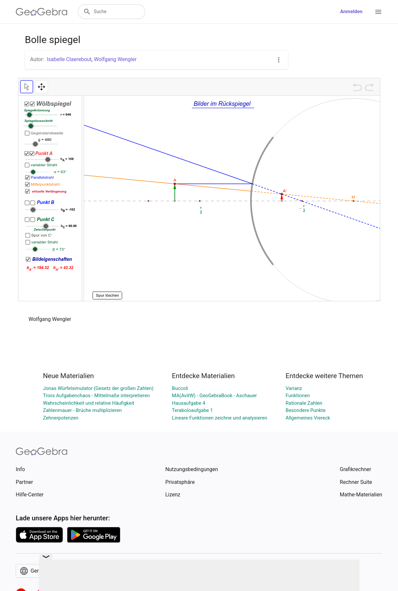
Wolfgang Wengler (115, 59)
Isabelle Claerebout (69, 59)
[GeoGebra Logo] (41, 12)
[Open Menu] (378, 12)
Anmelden (351, 11)
